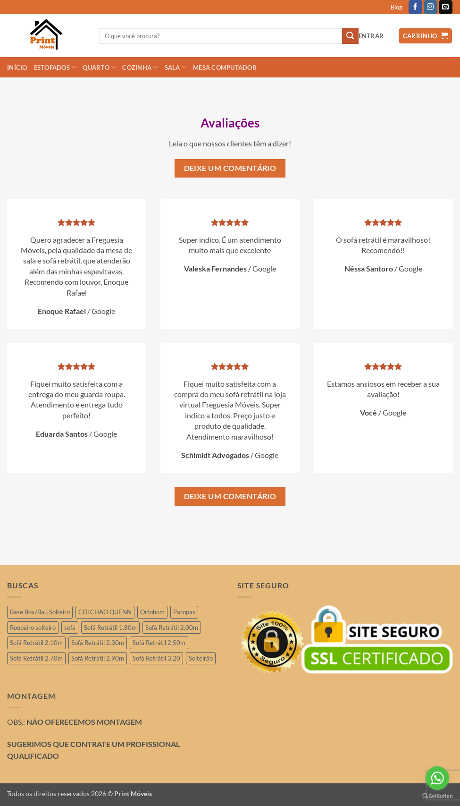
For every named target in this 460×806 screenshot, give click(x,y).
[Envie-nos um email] (445, 7)
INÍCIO (17, 67)
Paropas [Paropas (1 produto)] (184, 612)
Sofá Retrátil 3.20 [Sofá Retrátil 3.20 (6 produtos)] (156, 658)
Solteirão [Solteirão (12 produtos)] (201, 658)
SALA (175, 67)
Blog (396, 7)
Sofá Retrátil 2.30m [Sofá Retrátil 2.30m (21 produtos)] (97, 642)
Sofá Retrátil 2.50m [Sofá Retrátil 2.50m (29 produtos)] (159, 642)
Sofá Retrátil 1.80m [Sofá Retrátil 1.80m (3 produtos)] (110, 627)
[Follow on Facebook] (415, 7)
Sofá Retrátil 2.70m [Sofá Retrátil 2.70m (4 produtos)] (36, 658)
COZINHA (140, 67)
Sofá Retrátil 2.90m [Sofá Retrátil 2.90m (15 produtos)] (97, 658)
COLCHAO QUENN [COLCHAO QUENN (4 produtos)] (105, 612)
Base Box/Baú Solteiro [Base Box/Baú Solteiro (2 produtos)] (40, 612)
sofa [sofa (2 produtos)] (69, 627)
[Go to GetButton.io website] (437, 796)
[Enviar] (350, 36)
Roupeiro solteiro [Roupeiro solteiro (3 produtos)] (33, 627)
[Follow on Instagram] (430, 7)
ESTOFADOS (55, 67)
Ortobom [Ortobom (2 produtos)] (152, 612)
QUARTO (99, 67)
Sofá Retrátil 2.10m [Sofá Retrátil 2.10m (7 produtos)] (36, 642)
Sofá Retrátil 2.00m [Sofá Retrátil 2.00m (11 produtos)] (171, 627)
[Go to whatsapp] (437, 778)
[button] (371, 35)
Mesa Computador (225, 67)
